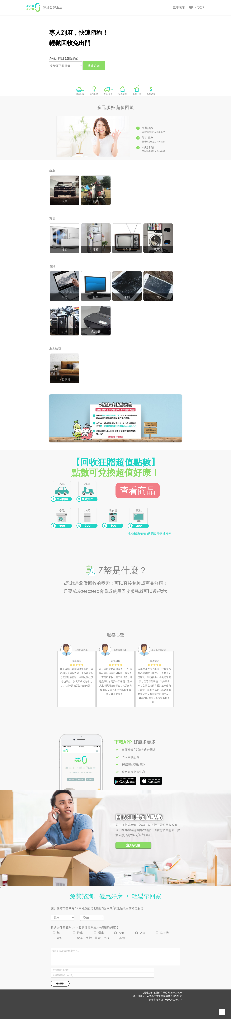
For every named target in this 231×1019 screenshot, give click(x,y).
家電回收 (94, 94)
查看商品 (137, 490)
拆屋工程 (137, 94)
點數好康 (151, 94)
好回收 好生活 (52, 7)
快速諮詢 (94, 66)
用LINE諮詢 (196, 7)
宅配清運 (108, 94)
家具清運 (122, 94)
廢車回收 (80, 94)
